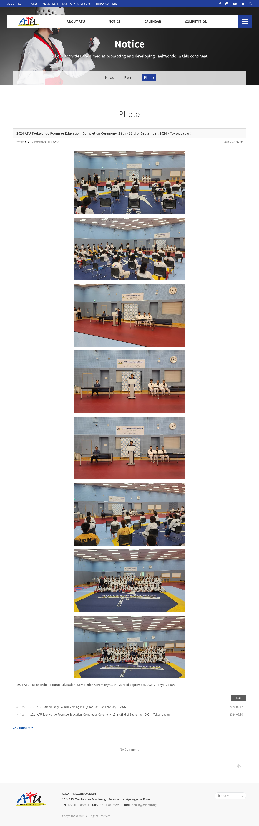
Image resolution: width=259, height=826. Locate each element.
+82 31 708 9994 (78, 805)
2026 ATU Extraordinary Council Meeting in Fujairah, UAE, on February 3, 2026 (78, 707)
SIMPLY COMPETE (106, 3)
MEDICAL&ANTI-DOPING (57, 3)
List (238, 698)
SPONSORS (84, 3)
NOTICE (115, 21)
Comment (21, 727)
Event (129, 77)
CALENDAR (152, 21)
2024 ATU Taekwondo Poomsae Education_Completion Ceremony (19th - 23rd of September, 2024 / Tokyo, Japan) (100, 714)
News (109, 77)
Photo (149, 77)
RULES (34, 3)
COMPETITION (196, 21)
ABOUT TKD (14, 3)
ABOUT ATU (76, 21)
